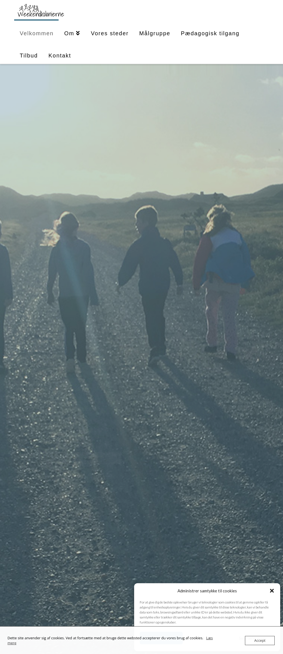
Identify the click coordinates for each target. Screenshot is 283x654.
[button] (272, 590)
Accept (260, 640)
